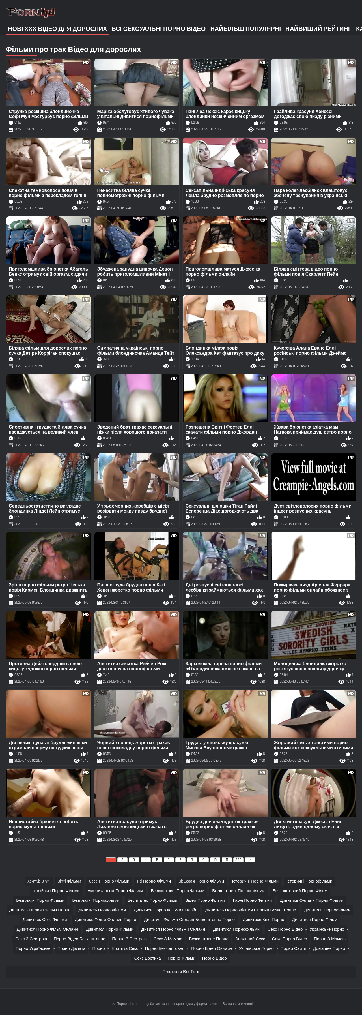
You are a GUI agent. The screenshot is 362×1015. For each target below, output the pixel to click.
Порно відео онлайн (211, 948)
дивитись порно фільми (102, 910)
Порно (98, 948)
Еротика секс (124, 948)
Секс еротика (147, 958)
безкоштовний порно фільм (300, 891)
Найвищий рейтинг (318, 29)
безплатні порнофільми (96, 900)
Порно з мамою (330, 939)
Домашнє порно (329, 948)
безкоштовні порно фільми (177, 891)
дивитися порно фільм (314, 919)
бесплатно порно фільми (152, 900)
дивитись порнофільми (327, 910)
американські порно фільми (115, 891)
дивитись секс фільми (45, 919)
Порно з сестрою (129, 939)
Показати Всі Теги (180, 972)
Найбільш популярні (245, 29)
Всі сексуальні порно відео (159, 29)
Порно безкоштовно (165, 948)
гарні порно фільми (252, 900)
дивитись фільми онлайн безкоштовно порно (189, 919)
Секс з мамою (168, 939)
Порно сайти (293, 948)
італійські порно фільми (56, 891)
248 (238, 859)
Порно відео (214, 958)
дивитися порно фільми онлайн (173, 929)
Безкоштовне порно (209, 939)
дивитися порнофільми (236, 929)
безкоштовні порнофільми (238, 891)
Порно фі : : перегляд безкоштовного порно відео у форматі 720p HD (169, 1004)
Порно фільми (181, 958)
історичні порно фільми (255, 881)
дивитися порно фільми (109, 929)
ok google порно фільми (201, 881)
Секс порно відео (285, 929)
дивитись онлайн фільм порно (40, 910)
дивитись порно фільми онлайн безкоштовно (250, 910)
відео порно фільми (205, 900)
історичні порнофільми (309, 881)
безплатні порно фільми (40, 900)
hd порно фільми (154, 881)
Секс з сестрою (31, 939)
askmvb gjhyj (38, 881)
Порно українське (33, 948)
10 (215, 859)
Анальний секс (250, 939)
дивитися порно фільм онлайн (47, 929)
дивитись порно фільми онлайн (165, 910)
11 (227, 859)
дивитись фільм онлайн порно (105, 919)
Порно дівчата (71, 948)
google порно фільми (109, 881)
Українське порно (326, 929)
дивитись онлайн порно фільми (311, 900)
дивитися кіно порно (263, 919)
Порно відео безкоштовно (79, 939)
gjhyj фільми (69, 881)
